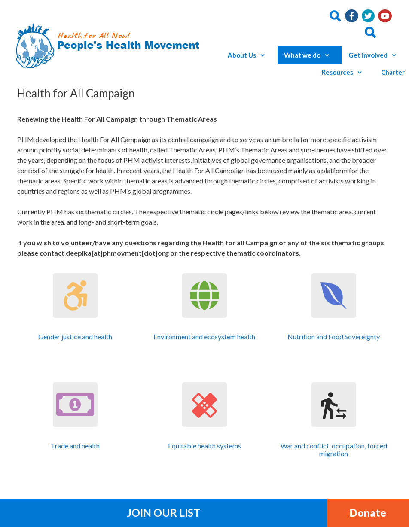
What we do (311, 55)
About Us (250, 55)
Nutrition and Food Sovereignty (333, 336)
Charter (393, 72)
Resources (346, 72)
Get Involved (376, 55)
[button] (264, 55)
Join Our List (163, 512)
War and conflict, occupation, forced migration (334, 449)
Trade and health (75, 446)
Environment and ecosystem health (204, 336)
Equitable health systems (204, 446)
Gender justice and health (75, 336)
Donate (368, 512)
